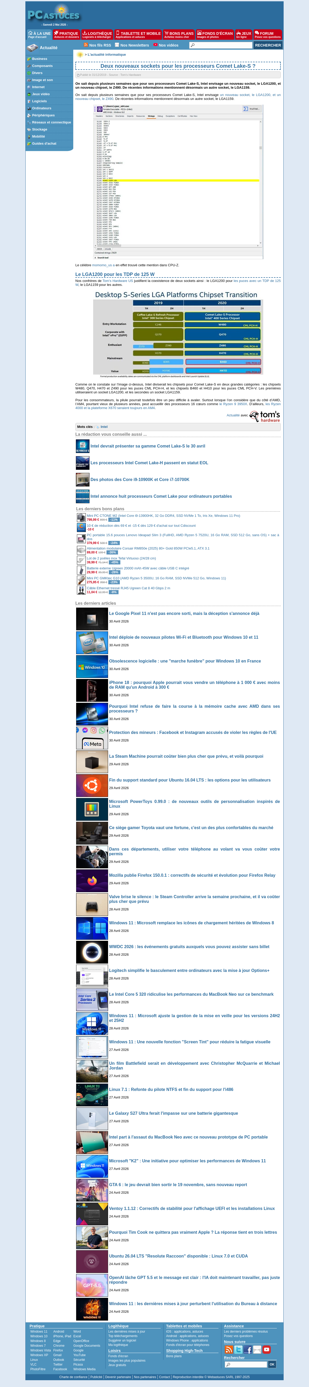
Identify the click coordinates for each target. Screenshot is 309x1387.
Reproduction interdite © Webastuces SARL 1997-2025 (211, 1377)
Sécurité (79, 1360)
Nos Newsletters (135, 45)
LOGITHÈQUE (97, 34)
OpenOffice (81, 1341)
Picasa (78, 1364)
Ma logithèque (118, 1345)
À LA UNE (39, 34)
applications (182, 1331)
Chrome (59, 1346)
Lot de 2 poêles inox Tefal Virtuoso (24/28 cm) (121, 558)
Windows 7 (38, 1346)
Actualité (49, 48)
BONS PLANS (179, 34)
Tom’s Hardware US (118, 281)
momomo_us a (103, 265)
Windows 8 (38, 1341)
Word (77, 1331)
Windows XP (39, 1355)
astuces (197, 1331)
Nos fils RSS (100, 45)
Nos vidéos (168, 45)
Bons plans (174, 1356)
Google (78, 1350)
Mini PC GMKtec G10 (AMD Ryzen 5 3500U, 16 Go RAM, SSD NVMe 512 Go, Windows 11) (156, 578)
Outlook (58, 1360)
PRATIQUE (66, 34)
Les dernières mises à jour (126, 1331)
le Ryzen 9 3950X (233, 404)
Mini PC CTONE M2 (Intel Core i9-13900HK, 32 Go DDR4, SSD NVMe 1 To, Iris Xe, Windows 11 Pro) (163, 516)
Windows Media (84, 1369)
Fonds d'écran (118, 1356)
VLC (33, 1364)
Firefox (58, 1350)
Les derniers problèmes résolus (246, 1331)
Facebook (60, 1369)
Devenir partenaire (118, 1377)
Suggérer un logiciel (122, 1340)
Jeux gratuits (117, 1365)
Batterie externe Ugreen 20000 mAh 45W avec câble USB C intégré (138, 568)
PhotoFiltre (38, 1369)
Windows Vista (40, 1350)
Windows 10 (38, 1336)
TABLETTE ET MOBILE (138, 34)
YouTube (79, 1355)
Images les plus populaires (126, 1360)
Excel (77, 1336)
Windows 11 (38, 1331)
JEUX (244, 34)
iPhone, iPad (62, 1336)
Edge (57, 1341)
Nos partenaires (145, 1377)
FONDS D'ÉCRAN (215, 34)
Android (58, 1331)
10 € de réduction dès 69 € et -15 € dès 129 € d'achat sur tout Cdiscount (141, 526)
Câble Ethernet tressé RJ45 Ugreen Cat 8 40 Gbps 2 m (128, 588)
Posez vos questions (238, 1336)
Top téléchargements (122, 1336)
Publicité (96, 1377)
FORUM (268, 34)
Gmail (57, 1355)
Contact (164, 1377)
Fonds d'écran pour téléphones (187, 1345)
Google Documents (86, 1346)
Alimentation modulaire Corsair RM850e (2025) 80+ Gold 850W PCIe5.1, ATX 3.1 (148, 548)
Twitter (58, 1364)
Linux (34, 1360)
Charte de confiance (73, 1377)
